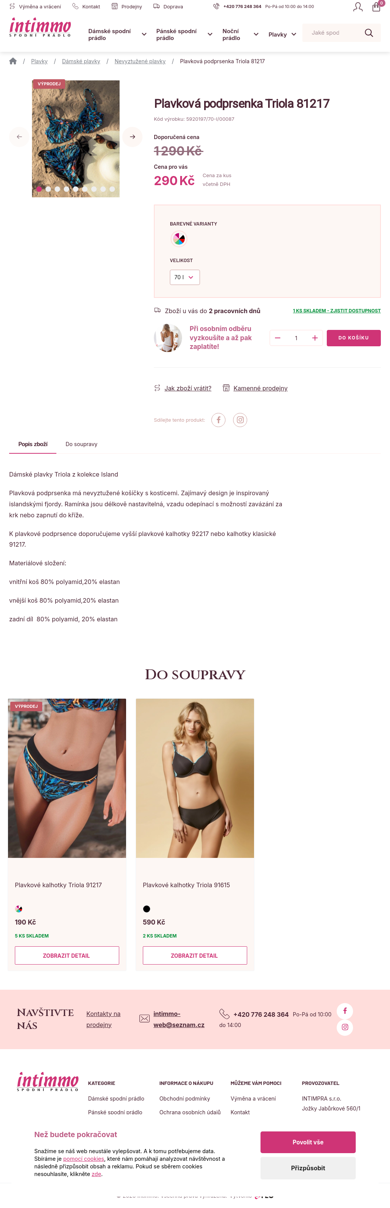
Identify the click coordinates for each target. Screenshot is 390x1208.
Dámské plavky (81, 61)
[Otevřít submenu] (144, 34)
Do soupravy (82, 444)
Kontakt (240, 1112)
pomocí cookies (83, 1158)
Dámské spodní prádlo (109, 34)
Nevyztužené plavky (140, 61)
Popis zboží (32, 444)
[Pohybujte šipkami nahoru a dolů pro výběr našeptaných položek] (341, 33)
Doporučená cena (177, 137)
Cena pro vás (171, 166)
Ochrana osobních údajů (190, 1112)
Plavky (278, 34)
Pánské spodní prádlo (177, 34)
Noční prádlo (231, 34)
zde (96, 1174)
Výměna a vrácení (253, 1098)
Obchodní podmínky (184, 1098)
